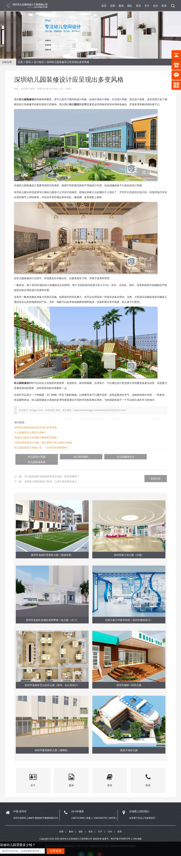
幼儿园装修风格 (132, 456)
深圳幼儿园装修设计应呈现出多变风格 (35, 427)
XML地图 (137, 834)
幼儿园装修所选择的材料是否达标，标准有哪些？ (52, 470)
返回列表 (156, 473)
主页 (20, 62)
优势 (112, 5)
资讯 (138, 5)
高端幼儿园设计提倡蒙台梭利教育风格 (35, 437)
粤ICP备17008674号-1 (121, 834)
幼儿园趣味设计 (99, 456)
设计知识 (39, 62)
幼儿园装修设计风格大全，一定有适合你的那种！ (41, 447)
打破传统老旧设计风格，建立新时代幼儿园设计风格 (43, 442)
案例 (121, 5)
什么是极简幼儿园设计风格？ (30, 432)
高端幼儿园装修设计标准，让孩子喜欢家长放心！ (52, 475)
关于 (146, 5)
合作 (155, 5)
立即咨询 (55, 850)
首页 (103, 5)
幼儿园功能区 (65, 456)
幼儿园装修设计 (23, 383)
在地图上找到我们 (139, 805)
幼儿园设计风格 (31, 456)
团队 (129, 5)
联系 (164, 5)
